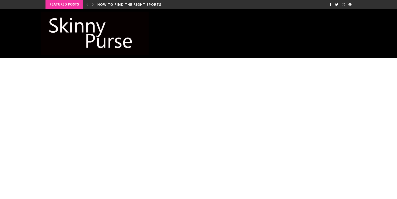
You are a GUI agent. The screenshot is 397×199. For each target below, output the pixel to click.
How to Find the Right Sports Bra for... (140, 4)
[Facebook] (330, 4)
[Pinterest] (350, 4)
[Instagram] (343, 4)
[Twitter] (336, 4)
